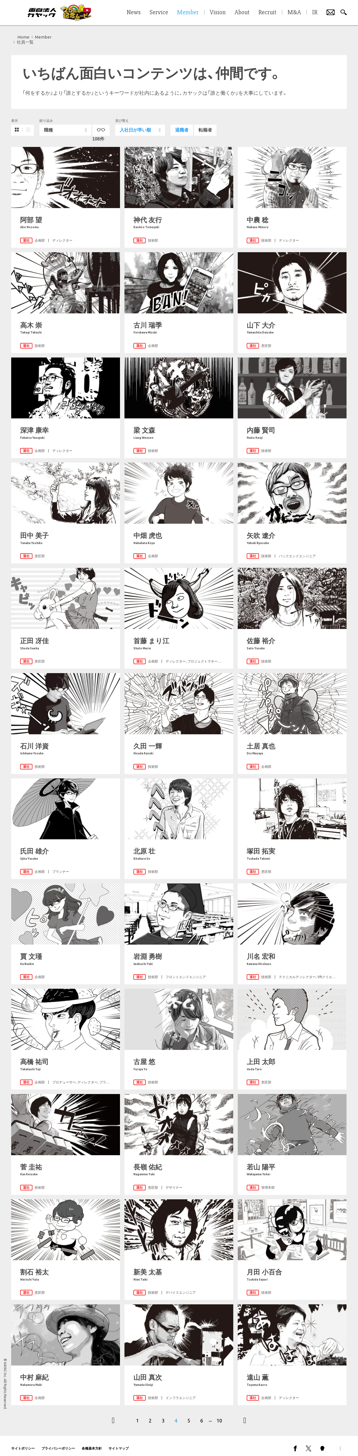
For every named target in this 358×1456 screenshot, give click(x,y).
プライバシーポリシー (58, 1443)
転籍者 (205, 125)
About (242, 12)
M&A (294, 12)
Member (43, 37)
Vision (218, 12)
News (134, 12)
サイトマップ (119, 1443)
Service (159, 12)
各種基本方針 (92, 1443)
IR (314, 12)
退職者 (182, 125)
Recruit (267, 12)
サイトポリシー (23, 1443)
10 (219, 1415)
